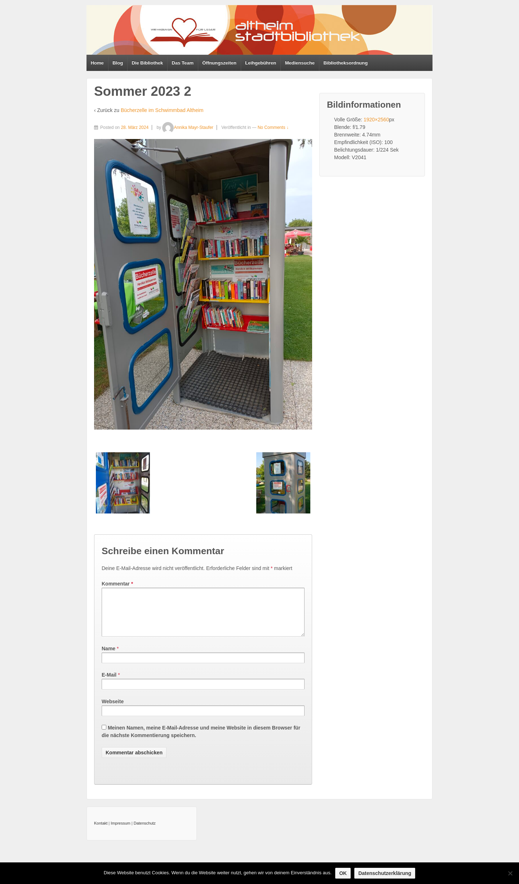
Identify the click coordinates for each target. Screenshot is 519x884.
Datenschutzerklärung (384, 873)
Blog (117, 63)
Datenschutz (145, 832)
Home (97, 63)
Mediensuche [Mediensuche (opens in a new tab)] (300, 63)
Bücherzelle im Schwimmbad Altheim (162, 110)
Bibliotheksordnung (345, 63)
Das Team (183, 63)
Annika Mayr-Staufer (187, 127)
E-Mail (109, 683)
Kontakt (100, 832)
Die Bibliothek (147, 63)
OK (343, 873)
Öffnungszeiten (219, 63)
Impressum (120, 832)
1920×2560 (376, 119)
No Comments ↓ (273, 127)
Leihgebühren (260, 63)
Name (108, 657)
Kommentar (117, 584)
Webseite (113, 710)
